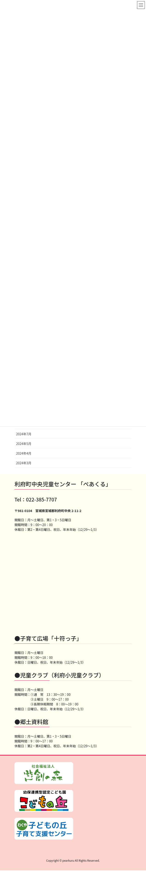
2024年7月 (23, 434)
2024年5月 (23, 443)
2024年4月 (23, 453)
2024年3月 (23, 463)
